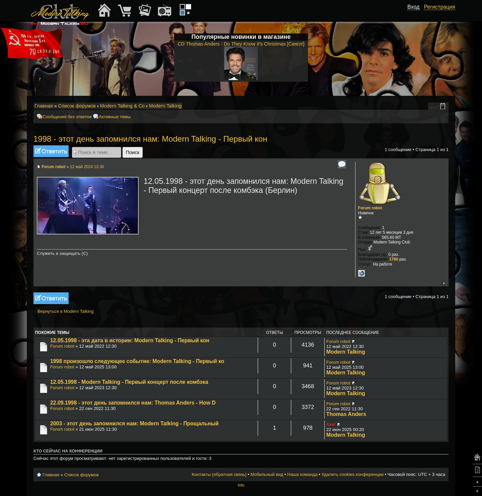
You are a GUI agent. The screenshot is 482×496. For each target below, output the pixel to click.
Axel (331, 424)
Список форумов (77, 106)
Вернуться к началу (443, 283)
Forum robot (53, 166)
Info (241, 485)
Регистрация (439, 7)
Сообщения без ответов (67, 116)
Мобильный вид (444, 106)
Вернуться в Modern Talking (65, 311)
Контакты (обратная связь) (219, 474)
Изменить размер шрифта (434, 106)
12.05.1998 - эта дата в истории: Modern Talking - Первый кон (129, 340)
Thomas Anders (346, 414)
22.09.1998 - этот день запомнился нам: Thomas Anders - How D (133, 403)
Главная (43, 106)
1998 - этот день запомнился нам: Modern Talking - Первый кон (150, 138)
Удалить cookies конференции (352, 474)
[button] (415, 14)
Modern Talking (165, 106)
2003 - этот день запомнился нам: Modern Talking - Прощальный (134, 423)
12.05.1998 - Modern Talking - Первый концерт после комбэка (129, 382)
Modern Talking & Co (122, 106)
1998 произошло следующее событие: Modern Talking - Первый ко (137, 361)
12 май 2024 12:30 (87, 166)
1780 (393, 259)
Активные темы (115, 116)
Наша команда (302, 474)
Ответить (51, 151)
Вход (413, 7)
